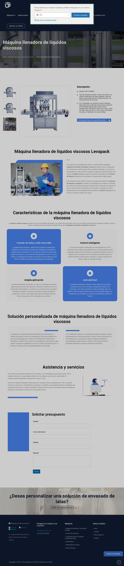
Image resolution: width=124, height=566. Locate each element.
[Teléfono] (62, 447)
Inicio (4, 57)
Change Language (80, 15)
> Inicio (95, 528)
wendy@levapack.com (44, 530)
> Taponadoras (69, 541)
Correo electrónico (39, 432)
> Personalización (98, 535)
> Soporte (96, 538)
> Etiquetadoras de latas (72, 545)
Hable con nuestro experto (62, 507)
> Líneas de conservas (72, 533)
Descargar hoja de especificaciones (94, 120)
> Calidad (96, 531)
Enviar (36, 471)
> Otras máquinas (70, 548)
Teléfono (36, 442)
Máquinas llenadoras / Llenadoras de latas (21, 57)
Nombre (36, 421)
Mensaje (36, 453)
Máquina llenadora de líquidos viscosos (48, 57)
